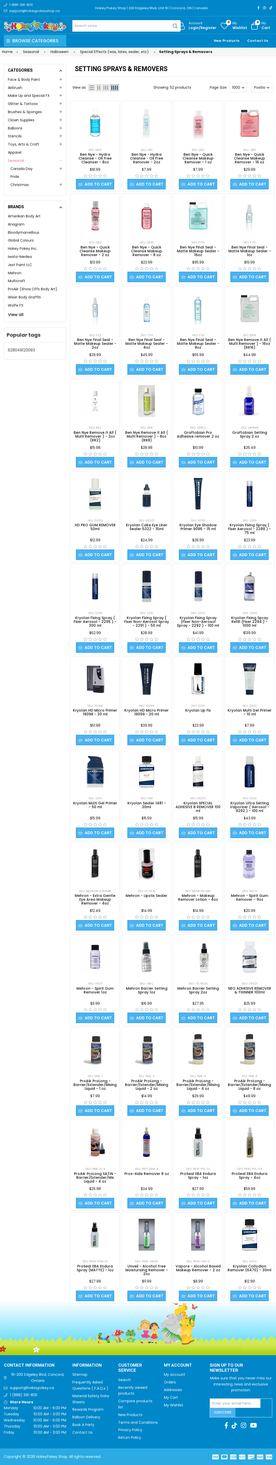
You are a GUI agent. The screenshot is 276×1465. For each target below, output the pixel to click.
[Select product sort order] (261, 87)
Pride (14, 176)
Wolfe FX (15, 305)
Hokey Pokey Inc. (22, 248)
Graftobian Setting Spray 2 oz (249, 434)
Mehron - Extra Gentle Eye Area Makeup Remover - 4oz (95, 899)
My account (174, 1374)
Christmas (19, 184)
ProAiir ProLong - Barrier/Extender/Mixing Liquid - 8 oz (249, 1084)
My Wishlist (173, 1405)
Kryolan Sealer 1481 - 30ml (146, 805)
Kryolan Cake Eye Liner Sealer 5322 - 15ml (146, 526)
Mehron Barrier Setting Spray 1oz (146, 990)
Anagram (16, 224)
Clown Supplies (21, 120)
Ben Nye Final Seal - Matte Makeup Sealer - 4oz (146, 343)
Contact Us (257, 40)
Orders (170, 1382)
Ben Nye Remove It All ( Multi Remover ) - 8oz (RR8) (146, 436)
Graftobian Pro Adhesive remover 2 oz (198, 434)
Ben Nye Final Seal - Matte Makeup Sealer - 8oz (198, 343)
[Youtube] (253, 1425)
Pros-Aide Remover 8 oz (146, 1173)
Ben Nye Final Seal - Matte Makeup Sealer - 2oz (95, 343)
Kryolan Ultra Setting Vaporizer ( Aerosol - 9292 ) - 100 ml (249, 807)
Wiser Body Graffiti (24, 297)
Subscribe (223, 1412)
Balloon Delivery (86, 1417)
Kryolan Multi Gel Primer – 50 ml (95, 805)
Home (7, 51)
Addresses (173, 1389)
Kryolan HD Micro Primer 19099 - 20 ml (146, 712)
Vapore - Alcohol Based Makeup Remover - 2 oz (198, 1268)
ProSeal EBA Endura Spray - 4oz (249, 1175)
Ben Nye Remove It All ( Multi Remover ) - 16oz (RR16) (249, 343)
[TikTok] (270, 7)
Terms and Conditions (138, 1422)
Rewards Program (87, 1409)
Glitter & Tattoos (23, 103)
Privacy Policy (130, 1429)
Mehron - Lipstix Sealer (146, 895)
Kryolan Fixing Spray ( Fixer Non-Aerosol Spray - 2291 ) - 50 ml (146, 621)
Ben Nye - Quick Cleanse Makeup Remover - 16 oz (249, 158)
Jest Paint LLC (20, 264)
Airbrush (15, 87)
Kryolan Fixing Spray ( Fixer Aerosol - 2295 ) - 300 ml (95, 621)
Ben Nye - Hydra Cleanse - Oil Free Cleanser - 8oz (95, 158)
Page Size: (218, 87)
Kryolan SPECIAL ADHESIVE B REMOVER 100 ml (198, 807)
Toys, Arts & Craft (23, 144)
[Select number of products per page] (238, 87)
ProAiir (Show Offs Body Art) (32, 289)
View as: (79, 87)
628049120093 (21, 350)
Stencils (15, 136)
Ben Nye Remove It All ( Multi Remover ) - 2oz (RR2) (95, 436)
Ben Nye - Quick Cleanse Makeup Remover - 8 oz (146, 251)
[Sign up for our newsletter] (235, 1403)
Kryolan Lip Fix (198, 710)
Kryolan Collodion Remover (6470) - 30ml (249, 1268)
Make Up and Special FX (29, 95)
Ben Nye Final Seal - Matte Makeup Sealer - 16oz (198, 251)
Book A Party (83, 1424)
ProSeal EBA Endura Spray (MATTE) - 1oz (95, 1268)
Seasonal (16, 160)
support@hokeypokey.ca (32, 1387)
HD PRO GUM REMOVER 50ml (95, 526)
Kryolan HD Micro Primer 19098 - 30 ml (95, 712)
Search (124, 1379)
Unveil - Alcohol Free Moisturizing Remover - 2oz (146, 1270)
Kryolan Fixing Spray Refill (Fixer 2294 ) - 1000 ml (249, 621)
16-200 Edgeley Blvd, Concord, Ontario (37, 1377)
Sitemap (79, 1374)
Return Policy (129, 1437)
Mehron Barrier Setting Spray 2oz (198, 990)
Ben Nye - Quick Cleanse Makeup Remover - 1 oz (198, 158)
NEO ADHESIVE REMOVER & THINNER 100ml (249, 990)
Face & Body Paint (24, 79)
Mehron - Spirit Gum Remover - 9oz (249, 897)
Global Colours (21, 240)
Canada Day (21, 168)
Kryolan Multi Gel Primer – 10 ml (250, 712)
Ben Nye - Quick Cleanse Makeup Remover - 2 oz (95, 251)
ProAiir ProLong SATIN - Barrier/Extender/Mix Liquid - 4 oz (95, 1177)
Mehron (14, 273)
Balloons (15, 128)
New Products (227, 40)
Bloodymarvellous (23, 232)
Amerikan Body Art (24, 216)
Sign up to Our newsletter (226, 1368)
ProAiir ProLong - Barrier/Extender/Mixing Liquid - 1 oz (95, 1084)
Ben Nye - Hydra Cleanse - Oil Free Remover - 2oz (146, 158)
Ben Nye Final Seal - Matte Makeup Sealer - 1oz (249, 251)
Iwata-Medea (20, 256)
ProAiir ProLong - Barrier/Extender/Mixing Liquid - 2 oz (146, 1084)
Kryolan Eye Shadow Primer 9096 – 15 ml (198, 526)
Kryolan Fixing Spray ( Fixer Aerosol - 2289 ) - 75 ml (249, 528)
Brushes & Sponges (25, 111)
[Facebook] (258, 7)
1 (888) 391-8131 (23, 1394)
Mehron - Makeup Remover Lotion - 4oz (198, 897)
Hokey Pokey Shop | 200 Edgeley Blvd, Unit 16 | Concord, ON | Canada (151, 8)
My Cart (171, 1397)
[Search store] (126, 26)
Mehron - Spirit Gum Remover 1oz (95, 990)
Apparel (14, 152)
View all (15, 315)
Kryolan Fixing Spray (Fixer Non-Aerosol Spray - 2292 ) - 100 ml (198, 621)
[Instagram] (264, 7)
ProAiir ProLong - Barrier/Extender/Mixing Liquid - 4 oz (198, 1084)
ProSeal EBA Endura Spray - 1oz (198, 1175)
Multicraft (16, 280)
